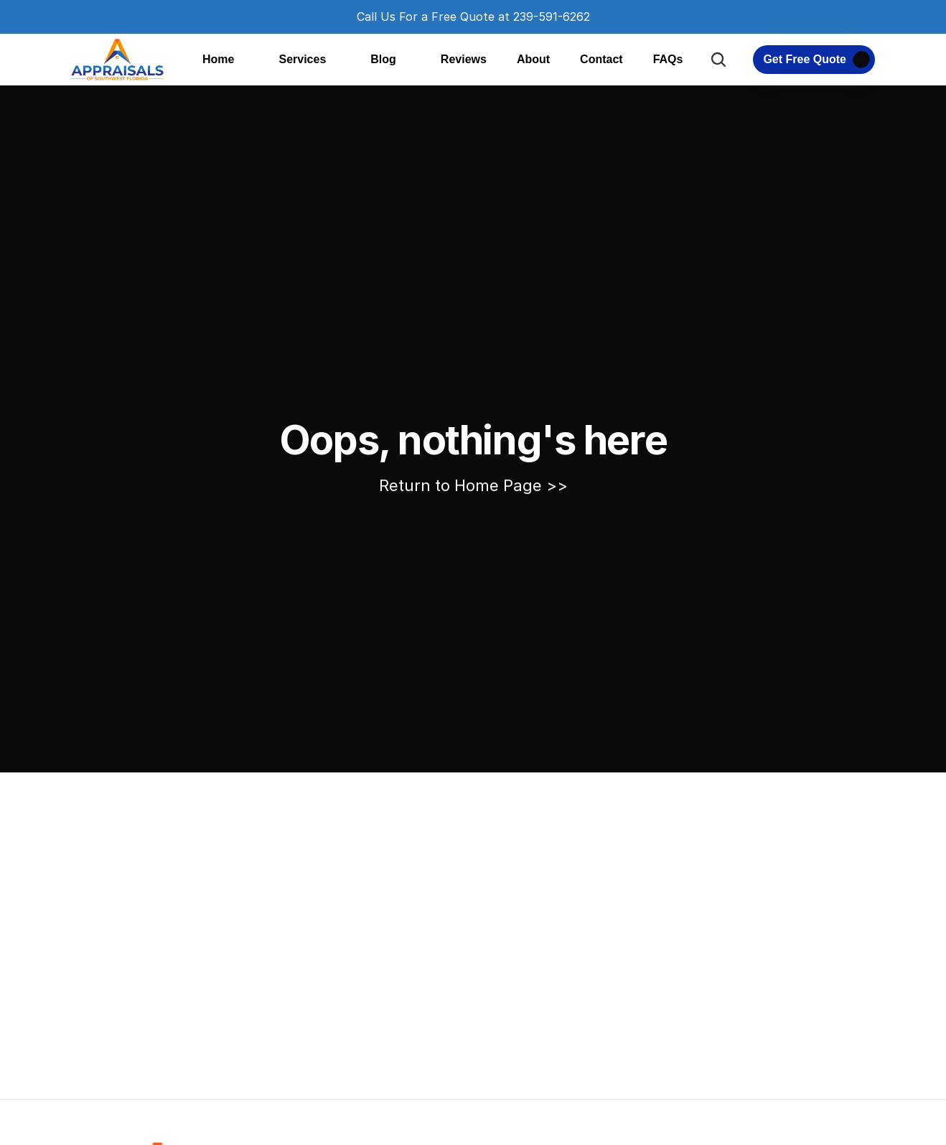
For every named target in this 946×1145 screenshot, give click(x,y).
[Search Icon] (718, 59)
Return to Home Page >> (473, 485)
